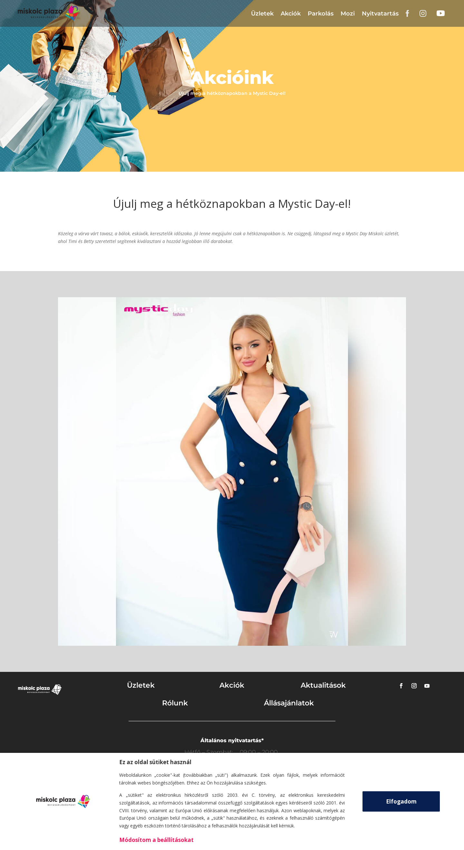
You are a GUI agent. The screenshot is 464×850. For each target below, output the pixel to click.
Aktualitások (323, 685)
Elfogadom (401, 801)
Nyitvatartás (380, 13)
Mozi (348, 13)
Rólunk (175, 703)
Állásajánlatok (289, 703)
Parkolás (321, 13)
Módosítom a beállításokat (156, 840)
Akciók (291, 13)
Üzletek (262, 13)
